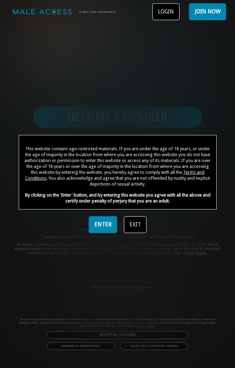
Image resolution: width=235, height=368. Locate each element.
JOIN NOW (207, 11)
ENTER (102, 224)
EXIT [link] (135, 224)
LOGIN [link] (166, 11)
